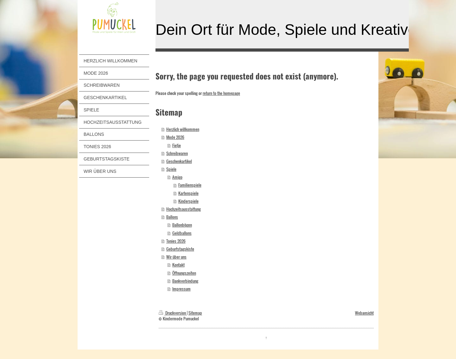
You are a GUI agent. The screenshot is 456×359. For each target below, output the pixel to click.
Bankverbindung (185, 281)
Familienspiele (189, 185)
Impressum (181, 289)
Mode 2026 (175, 137)
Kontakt (178, 265)
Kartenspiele (188, 193)
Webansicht (364, 313)
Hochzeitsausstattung (183, 209)
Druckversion (173, 313)
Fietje (176, 145)
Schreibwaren (177, 153)
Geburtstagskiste (180, 249)
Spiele (171, 169)
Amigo (177, 177)
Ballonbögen (182, 225)
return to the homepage (221, 93)
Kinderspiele (188, 201)
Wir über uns (176, 257)
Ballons (172, 217)
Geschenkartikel (179, 161)
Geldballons (182, 233)
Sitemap (195, 313)
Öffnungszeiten (184, 273)
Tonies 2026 (176, 241)
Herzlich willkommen (182, 129)
